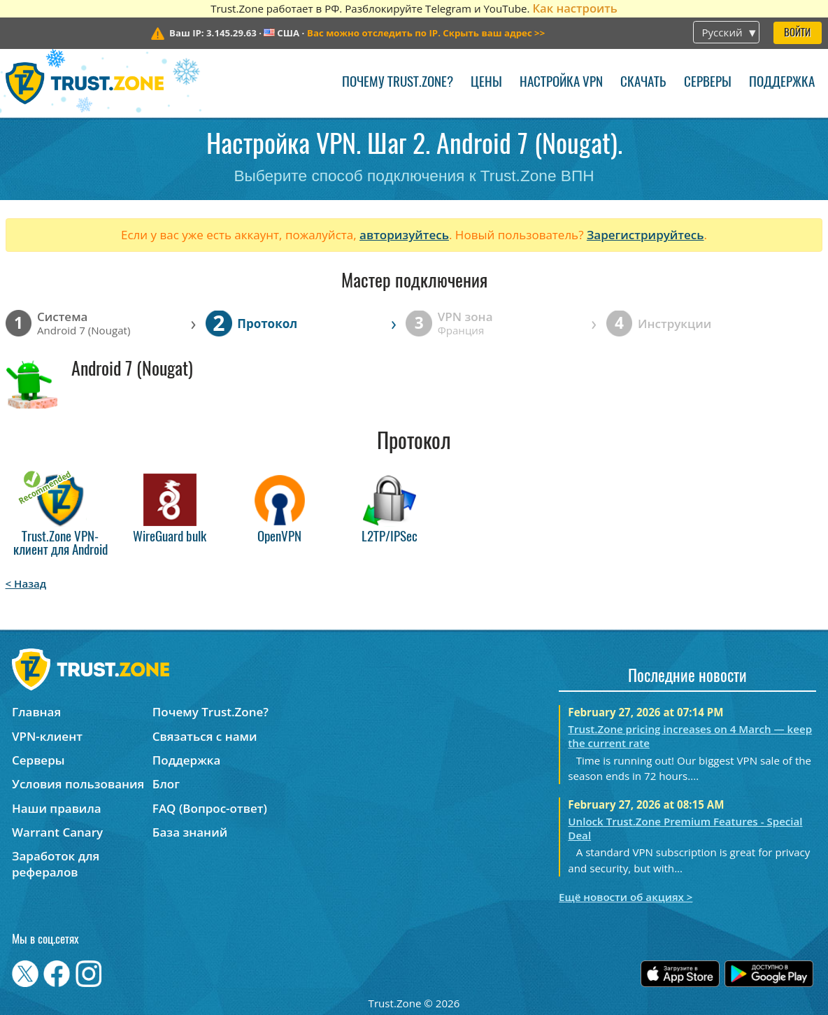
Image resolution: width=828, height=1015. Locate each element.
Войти (797, 33)
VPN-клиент (47, 736)
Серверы (707, 83)
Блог (166, 784)
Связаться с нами (204, 736)
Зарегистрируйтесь (645, 235)
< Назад (26, 583)
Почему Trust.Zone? (397, 83)
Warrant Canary (57, 832)
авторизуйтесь (404, 235)
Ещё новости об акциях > (625, 897)
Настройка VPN (561, 83)
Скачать (643, 83)
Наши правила (56, 808)
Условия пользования (78, 784)
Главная (36, 712)
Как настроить (574, 8)
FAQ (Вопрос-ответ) (209, 808)
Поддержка (782, 83)
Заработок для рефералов (55, 864)
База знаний (189, 832)
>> (426, 33)
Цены (486, 83)
